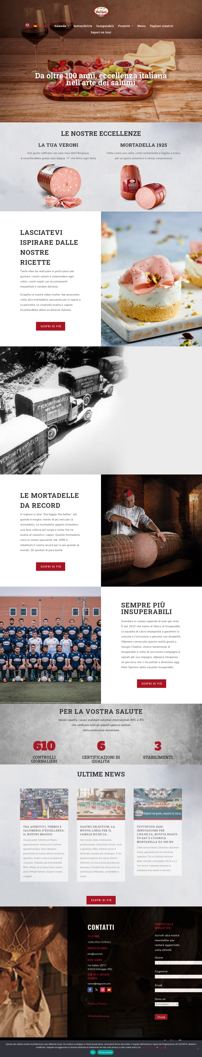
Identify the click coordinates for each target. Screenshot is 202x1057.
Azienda (60, 26)
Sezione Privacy (149, 1047)
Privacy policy (105, 1052)
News (141, 26)
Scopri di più (51, 326)
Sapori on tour (101, 32)
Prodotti (124, 26)
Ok (93, 1052)
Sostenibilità (82, 26)
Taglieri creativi (161, 26)
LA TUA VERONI (58, 145)
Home (46, 26)
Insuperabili (105, 26)
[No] (198, 1048)
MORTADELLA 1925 (143, 145)
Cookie (161, 1047)
